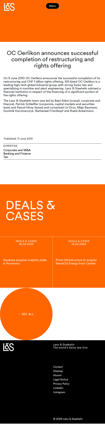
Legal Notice (60, 380)
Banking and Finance (17, 153)
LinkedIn (58, 389)
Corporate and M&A (17, 150)
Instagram (59, 393)
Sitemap (58, 372)
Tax (5, 157)
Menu (52, 5)
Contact (58, 368)
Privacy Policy (61, 385)
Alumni (57, 376)
